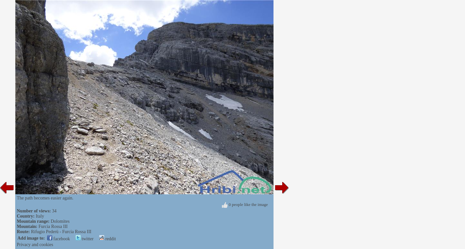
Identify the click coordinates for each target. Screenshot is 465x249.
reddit (107, 238)
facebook (58, 238)
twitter (85, 238)
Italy (40, 216)
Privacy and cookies (35, 244)
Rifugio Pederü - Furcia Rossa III (61, 231)
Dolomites (60, 221)
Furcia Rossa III (52, 226)
